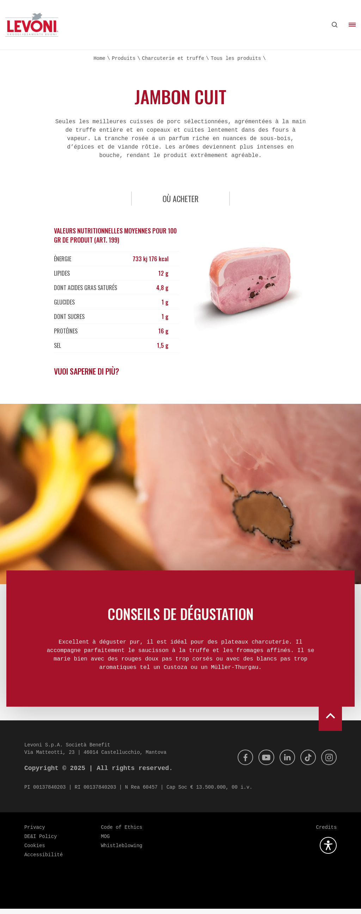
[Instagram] (328, 762)
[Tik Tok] (306, 762)
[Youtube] (261, 762)
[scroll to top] (330, 718)
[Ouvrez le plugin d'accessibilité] (328, 850)
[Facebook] (239, 762)
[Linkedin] (283, 762)
